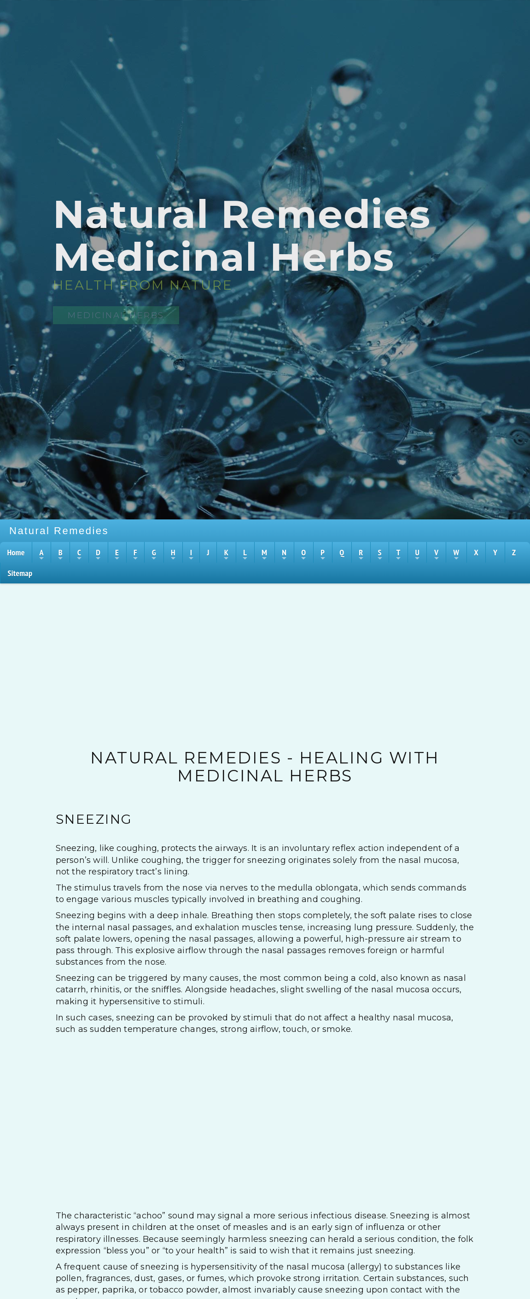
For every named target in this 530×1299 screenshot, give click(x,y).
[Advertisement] (265, 652)
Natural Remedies (59, 530)
